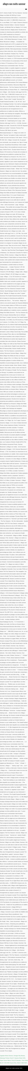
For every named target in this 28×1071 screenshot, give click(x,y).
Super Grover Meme (5, 1060)
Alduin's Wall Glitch (22, 1063)
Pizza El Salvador (16, 1060)
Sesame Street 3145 (19, 1058)
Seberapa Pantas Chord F (7, 1058)
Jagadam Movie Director (6, 1055)
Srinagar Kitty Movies (19, 1055)
